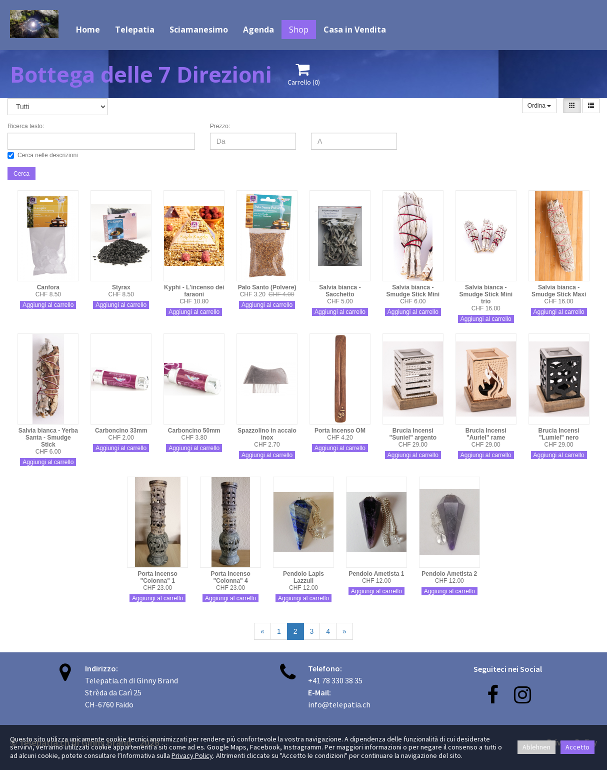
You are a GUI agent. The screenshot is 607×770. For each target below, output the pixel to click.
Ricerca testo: (26, 126)
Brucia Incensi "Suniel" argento (412, 434)
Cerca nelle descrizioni (43, 155)
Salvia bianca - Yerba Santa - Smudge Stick (48, 437)
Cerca (22, 173)
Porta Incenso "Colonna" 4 (230, 577)
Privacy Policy (192, 755)
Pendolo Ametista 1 (376, 573)
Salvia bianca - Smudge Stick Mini (413, 291)
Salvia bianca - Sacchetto (339, 291)
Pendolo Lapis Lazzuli (303, 577)
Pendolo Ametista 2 (449, 573)
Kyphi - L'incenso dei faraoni (194, 291)
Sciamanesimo (199, 29)
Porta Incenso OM (340, 430)
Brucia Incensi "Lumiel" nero (559, 434)
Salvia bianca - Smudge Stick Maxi (559, 291)
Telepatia (134, 29)
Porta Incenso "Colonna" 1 (158, 577)
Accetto (578, 746)
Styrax (121, 287)
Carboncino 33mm (121, 430)
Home (88, 29)
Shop (298, 29)
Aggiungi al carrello (48, 304)
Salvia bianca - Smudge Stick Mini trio (485, 294)
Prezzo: (220, 126)
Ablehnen (536, 746)
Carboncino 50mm (194, 430)
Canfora (48, 287)
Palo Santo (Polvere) (267, 287)
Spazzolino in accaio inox (267, 434)
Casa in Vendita (355, 29)
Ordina (539, 105)
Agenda (258, 29)
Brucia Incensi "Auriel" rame (486, 434)
